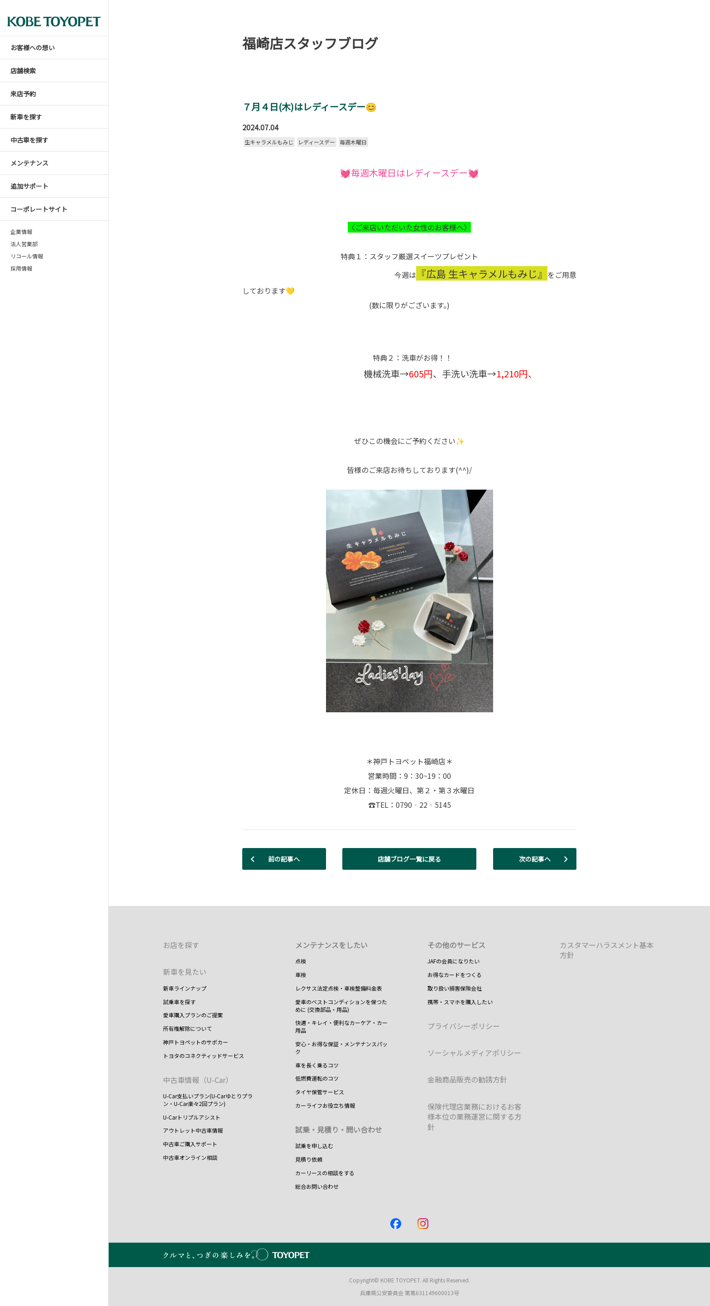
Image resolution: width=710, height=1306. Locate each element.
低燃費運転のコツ (317, 1078)
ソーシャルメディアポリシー (474, 1052)
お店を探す (181, 944)
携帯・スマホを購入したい (460, 1002)
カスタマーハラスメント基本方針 (607, 949)
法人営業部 (24, 244)
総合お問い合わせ (317, 1186)
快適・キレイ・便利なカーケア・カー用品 (341, 1026)
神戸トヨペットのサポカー (195, 1042)
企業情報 (21, 231)
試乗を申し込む (314, 1145)
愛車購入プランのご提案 (193, 1015)
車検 (300, 974)
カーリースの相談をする (325, 1173)
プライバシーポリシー (463, 1025)
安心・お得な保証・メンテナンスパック (341, 1047)
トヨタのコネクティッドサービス (203, 1055)
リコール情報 (26, 256)
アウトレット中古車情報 (193, 1130)
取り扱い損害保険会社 (454, 988)
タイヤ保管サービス (319, 1092)
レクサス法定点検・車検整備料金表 (338, 988)
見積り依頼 (308, 1159)
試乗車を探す (179, 1002)
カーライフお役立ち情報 (325, 1105)
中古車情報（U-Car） (198, 1079)
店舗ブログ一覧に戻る (409, 858)
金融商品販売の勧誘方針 (467, 1079)
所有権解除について (187, 1028)
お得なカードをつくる (454, 974)
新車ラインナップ (184, 988)
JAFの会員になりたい (453, 961)
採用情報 (21, 268)
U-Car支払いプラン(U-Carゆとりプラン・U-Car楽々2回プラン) (208, 1099)
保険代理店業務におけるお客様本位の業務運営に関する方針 (474, 1116)
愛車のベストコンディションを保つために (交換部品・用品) (341, 1005)
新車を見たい (184, 971)
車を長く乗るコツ (317, 1065)
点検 (300, 961)
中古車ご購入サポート (190, 1144)
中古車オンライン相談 (190, 1157)
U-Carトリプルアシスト (192, 1117)
